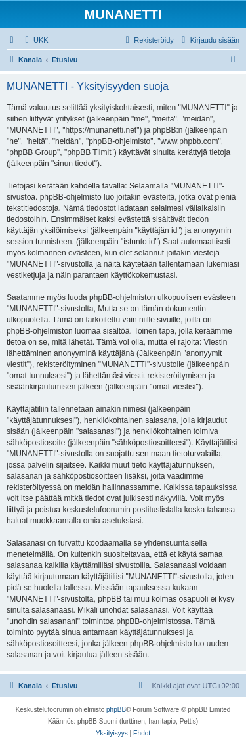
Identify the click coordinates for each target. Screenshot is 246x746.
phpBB (116, 709)
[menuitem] (35, 40)
